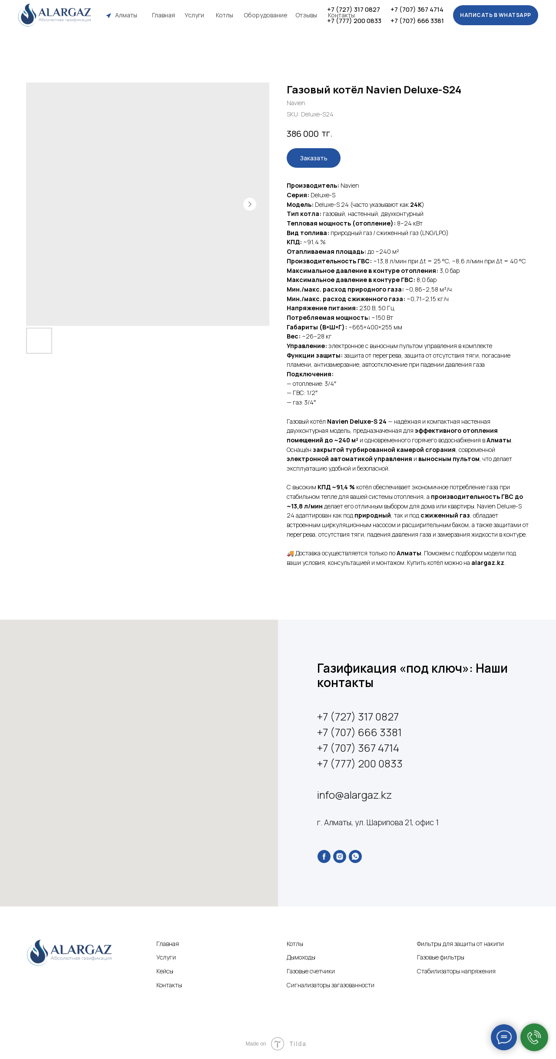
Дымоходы (301, 957)
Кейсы (164, 971)
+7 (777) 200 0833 (354, 20)
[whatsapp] (355, 856)
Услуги (194, 15)
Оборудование (266, 15)
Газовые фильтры (440, 957)
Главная (163, 15)
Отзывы (306, 15)
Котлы (224, 15)
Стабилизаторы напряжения (456, 971)
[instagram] (339, 856)
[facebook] (324, 856)
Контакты (341, 15)
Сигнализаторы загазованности (330, 985)
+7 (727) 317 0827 (353, 9)
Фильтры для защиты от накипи (460, 943)
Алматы (126, 15)
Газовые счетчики (311, 971)
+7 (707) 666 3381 (417, 20)
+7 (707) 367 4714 (417, 9)
